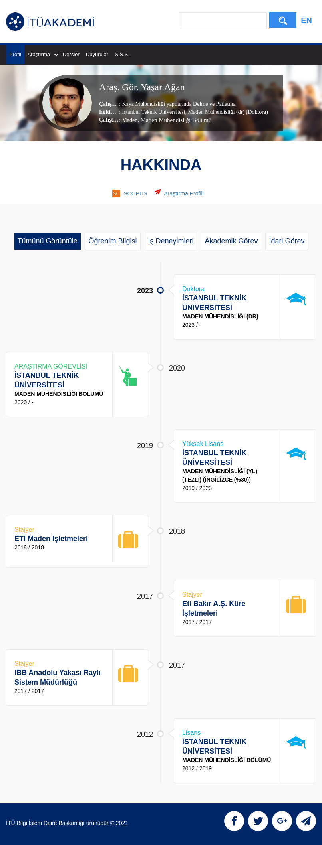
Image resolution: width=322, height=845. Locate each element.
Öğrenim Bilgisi (113, 241)
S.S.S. (122, 54)
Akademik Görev (231, 241)
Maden (129, 120)
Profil (15, 54)
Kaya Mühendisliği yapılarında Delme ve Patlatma (178, 104)
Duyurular (97, 54)
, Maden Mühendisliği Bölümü (174, 120)
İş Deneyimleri (171, 241)
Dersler (71, 54)
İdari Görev (286, 241)
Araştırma (43, 54)
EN (306, 20)
